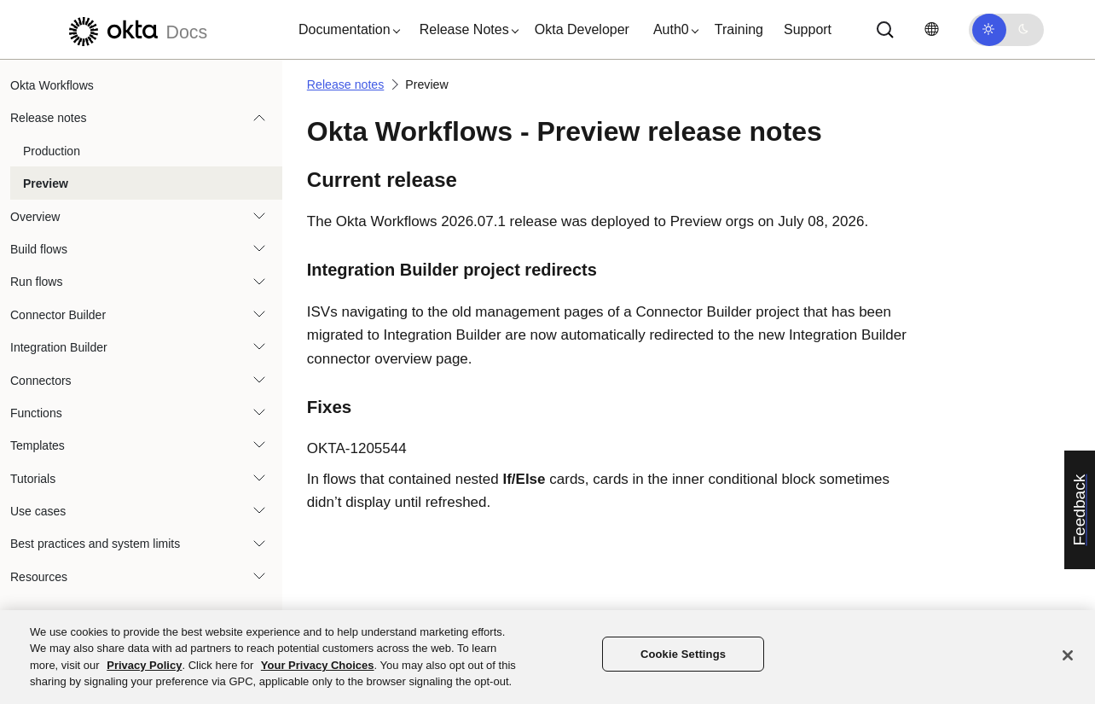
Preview (45, 183)
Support (807, 29)
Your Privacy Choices (317, 665)
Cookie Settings (683, 654)
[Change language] (931, 29)
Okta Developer (582, 29)
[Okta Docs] (135, 29)
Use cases (38, 511)
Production (51, 151)
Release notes (48, 118)
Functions (36, 413)
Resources (38, 577)
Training (739, 29)
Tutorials (32, 479)
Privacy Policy (144, 665)
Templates (37, 445)
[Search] (885, 30)
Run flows (36, 281)
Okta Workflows (52, 85)
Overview (35, 217)
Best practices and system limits (95, 543)
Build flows (38, 249)
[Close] (1067, 655)
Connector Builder (58, 315)
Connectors (41, 380)
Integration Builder (58, 347)
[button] (345, 30)
